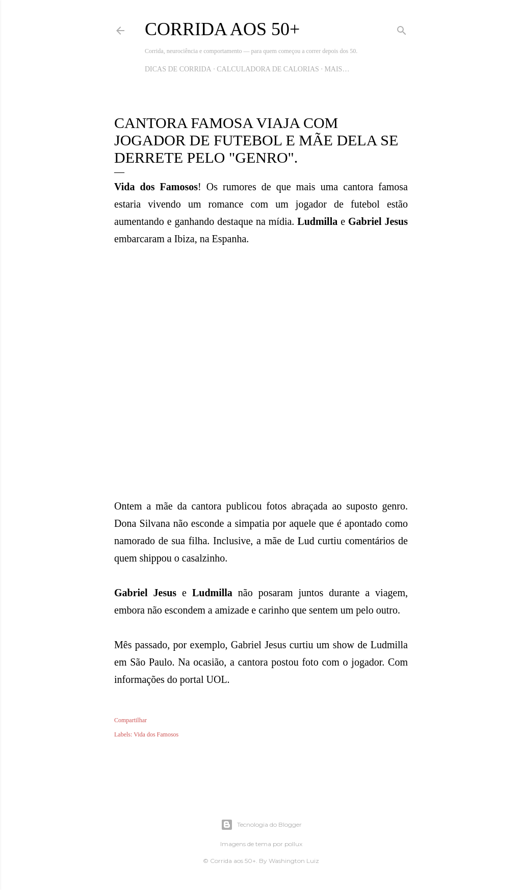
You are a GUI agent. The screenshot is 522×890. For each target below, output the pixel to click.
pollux (293, 844)
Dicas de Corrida (178, 69)
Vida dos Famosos (156, 734)
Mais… (336, 69)
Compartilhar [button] (130, 720)
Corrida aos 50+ (222, 29)
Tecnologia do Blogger (261, 825)
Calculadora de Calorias (268, 69)
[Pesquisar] (402, 28)
